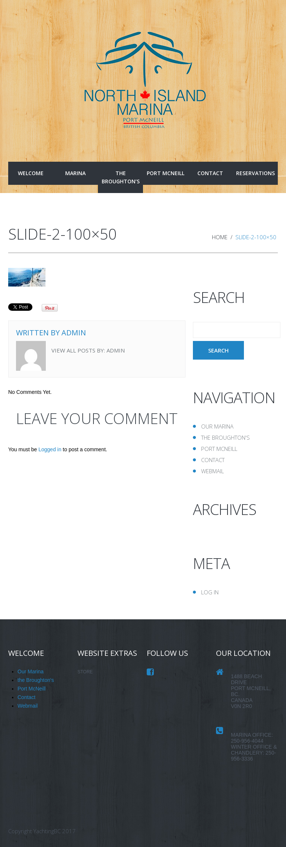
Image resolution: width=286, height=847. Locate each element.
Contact (210, 173)
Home (220, 237)
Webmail (212, 471)
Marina (75, 173)
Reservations (255, 173)
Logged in (49, 449)
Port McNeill (165, 173)
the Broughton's (225, 437)
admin (73, 333)
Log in (210, 592)
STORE (85, 671)
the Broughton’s (121, 177)
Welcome (31, 173)
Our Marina (217, 426)
